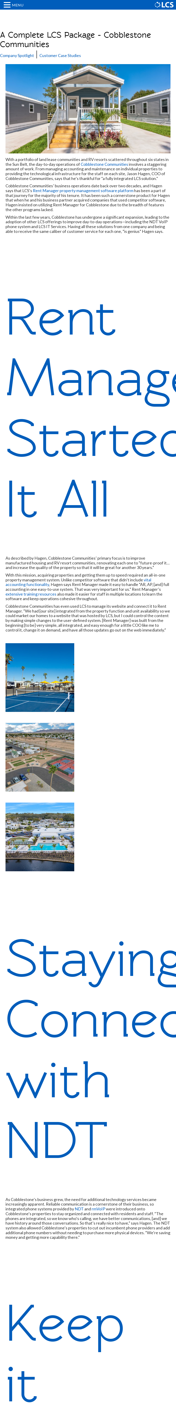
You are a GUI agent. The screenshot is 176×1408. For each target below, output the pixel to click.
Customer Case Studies (60, 55)
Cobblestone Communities (104, 164)
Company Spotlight (17, 55)
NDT (79, 1208)
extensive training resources (31, 593)
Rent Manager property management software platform (83, 190)
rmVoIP (98, 1208)
